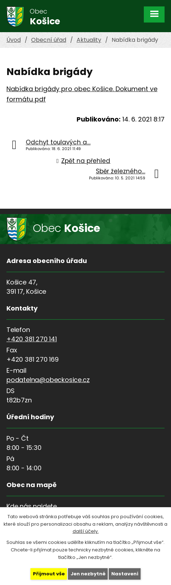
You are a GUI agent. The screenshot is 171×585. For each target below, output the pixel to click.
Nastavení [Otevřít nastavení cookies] (124, 573)
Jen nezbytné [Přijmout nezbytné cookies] (88, 573)
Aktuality (89, 40)
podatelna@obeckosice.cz (47, 379)
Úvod (13, 40)
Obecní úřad (48, 40)
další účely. (86, 531)
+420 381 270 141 (31, 338)
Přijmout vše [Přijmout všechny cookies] (49, 573)
